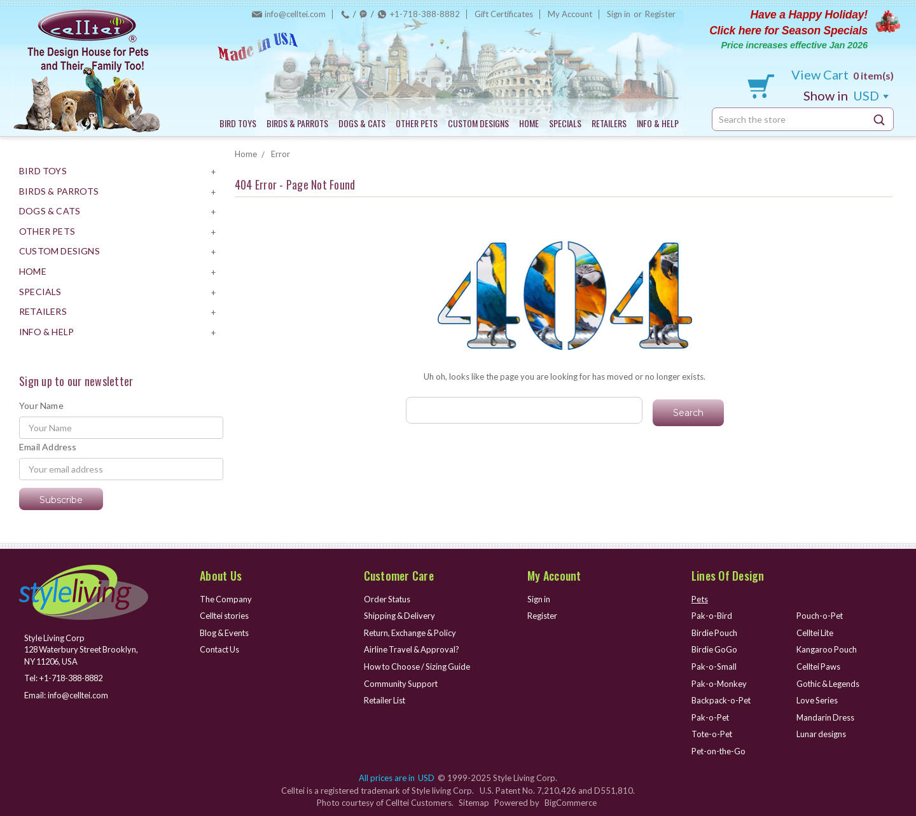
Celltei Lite (815, 633)
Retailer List (385, 700)
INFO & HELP (658, 123)
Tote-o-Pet (712, 734)
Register (660, 14)
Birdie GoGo (714, 649)
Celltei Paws (819, 666)
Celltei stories (225, 616)
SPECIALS (565, 123)
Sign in (618, 14)
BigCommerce (571, 803)
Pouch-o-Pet (819, 616)
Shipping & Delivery (400, 616)
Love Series (817, 700)
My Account (570, 14)
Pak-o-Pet (710, 717)
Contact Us (220, 649)
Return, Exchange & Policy (411, 633)
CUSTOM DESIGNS (478, 123)
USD (846, 95)
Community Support (402, 684)
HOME (529, 123)
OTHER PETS (417, 123)
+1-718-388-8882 (425, 14)
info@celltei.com (295, 14)
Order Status (388, 599)
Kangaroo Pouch (826, 649)
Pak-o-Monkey (719, 684)
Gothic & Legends (828, 684)
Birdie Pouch (714, 633)
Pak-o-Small (714, 666)
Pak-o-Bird (711, 616)
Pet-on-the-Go (719, 751)
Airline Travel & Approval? (412, 649)
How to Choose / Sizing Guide (419, 666)
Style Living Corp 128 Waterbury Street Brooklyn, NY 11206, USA (84, 650)
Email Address (48, 446)
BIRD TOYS (237, 123)
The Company (226, 599)
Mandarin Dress (826, 717)
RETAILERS (609, 123)
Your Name (41, 405)
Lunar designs (821, 734)
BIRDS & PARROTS (297, 123)
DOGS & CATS (361, 123)
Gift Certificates (504, 14)
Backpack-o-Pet (721, 700)
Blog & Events (225, 633)
